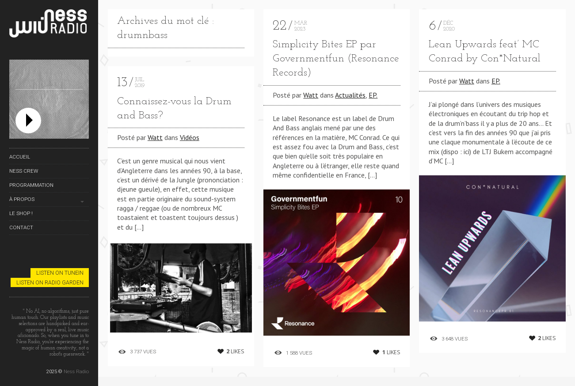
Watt (155, 137)
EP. (373, 95)
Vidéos (189, 137)
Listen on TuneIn (60, 272)
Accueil (19, 157)
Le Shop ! (21, 213)
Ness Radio (76, 371)
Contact (21, 227)
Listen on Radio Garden (50, 282)
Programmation (31, 185)
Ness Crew (23, 171)
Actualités (350, 95)
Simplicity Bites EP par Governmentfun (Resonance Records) (336, 58)
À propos (21, 199)
